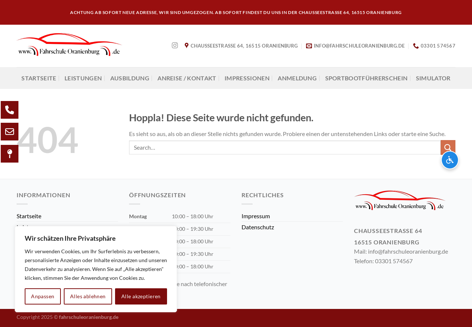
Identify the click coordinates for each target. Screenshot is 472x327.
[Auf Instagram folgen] (175, 45)
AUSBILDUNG (129, 77)
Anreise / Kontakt (186, 77)
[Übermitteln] (448, 147)
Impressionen (247, 77)
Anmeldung (297, 77)
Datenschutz (258, 226)
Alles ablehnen (88, 296)
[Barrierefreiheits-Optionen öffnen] (450, 160)
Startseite (38, 77)
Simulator (433, 77)
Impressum (256, 215)
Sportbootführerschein (366, 77)
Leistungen (83, 77)
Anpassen (42, 296)
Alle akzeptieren (141, 296)
